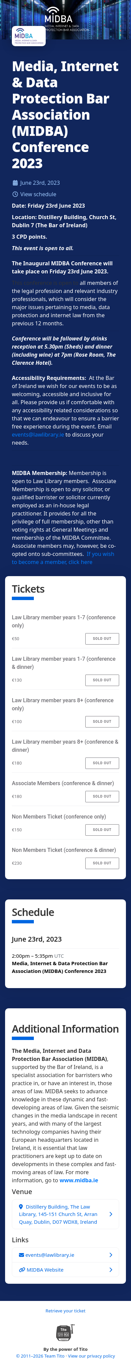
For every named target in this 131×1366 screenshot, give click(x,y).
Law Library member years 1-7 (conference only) (63, 621)
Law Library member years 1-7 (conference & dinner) (63, 663)
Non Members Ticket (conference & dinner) (64, 850)
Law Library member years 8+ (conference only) (63, 704)
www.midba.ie (79, 1180)
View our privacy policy (91, 1356)
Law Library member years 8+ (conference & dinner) (65, 746)
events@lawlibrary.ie (38, 434)
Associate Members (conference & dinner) (63, 783)
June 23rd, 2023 (40, 182)
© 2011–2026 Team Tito (41, 1356)
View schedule (38, 194)
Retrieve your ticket (66, 1311)
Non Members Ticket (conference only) (59, 816)
